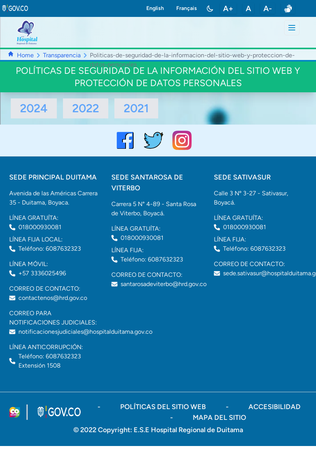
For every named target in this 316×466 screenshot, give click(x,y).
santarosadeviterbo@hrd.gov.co (164, 284)
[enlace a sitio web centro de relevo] (288, 8)
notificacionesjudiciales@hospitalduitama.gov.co (85, 331)
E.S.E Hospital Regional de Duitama (188, 430)
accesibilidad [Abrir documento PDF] (274, 407)
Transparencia (62, 55)
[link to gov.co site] (15, 8)
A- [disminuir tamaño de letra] (267, 8)
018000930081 (39, 227)
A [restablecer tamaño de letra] (248, 8)
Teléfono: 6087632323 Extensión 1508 (49, 361)
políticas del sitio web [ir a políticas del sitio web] (163, 407)
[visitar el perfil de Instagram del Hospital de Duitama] (182, 140)
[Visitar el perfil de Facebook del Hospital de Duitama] (125, 140)
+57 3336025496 (42, 273)
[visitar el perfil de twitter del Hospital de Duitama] (153, 140)
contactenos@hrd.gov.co (52, 297)
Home (25, 55)
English (155, 8)
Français (186, 8)
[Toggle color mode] (210, 8)
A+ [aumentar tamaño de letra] (228, 8)
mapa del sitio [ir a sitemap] (219, 417)
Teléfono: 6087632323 (49, 248)
